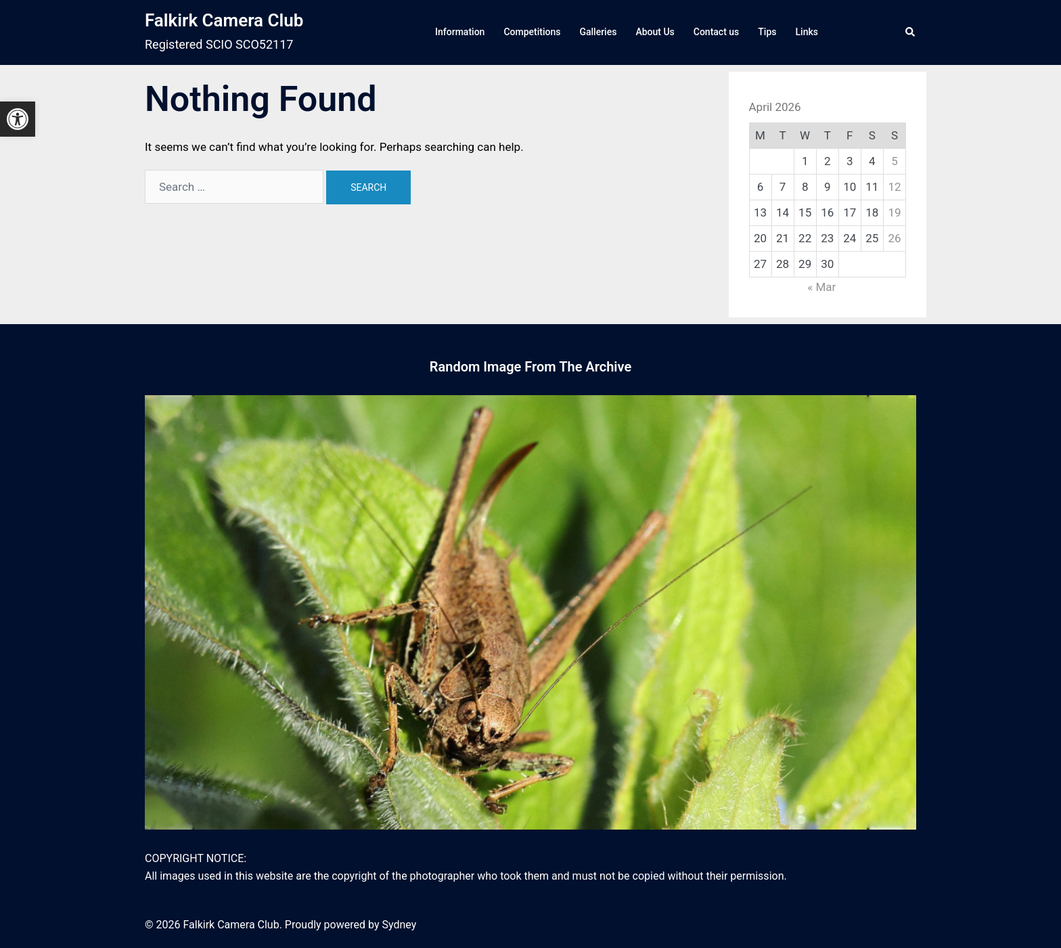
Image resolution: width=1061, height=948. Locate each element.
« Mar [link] (821, 287)
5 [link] (894, 161)
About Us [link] (654, 31)
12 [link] (894, 187)
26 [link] (894, 238)
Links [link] (807, 31)
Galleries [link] (597, 31)
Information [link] (459, 31)
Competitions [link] (531, 31)
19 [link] (894, 212)
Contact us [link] (717, 31)
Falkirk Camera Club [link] (224, 20)
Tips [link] (767, 31)
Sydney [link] (399, 924)
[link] (17, 119)
